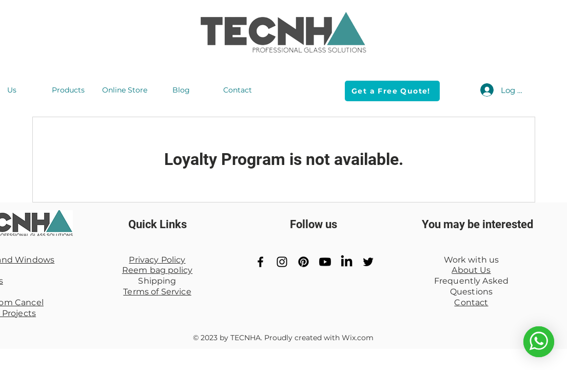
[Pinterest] (303, 262)
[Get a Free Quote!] (392, 91)
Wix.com (358, 337)
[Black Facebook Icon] (260, 262)
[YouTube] (325, 262)
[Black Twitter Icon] (368, 262)
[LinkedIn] (347, 262)
